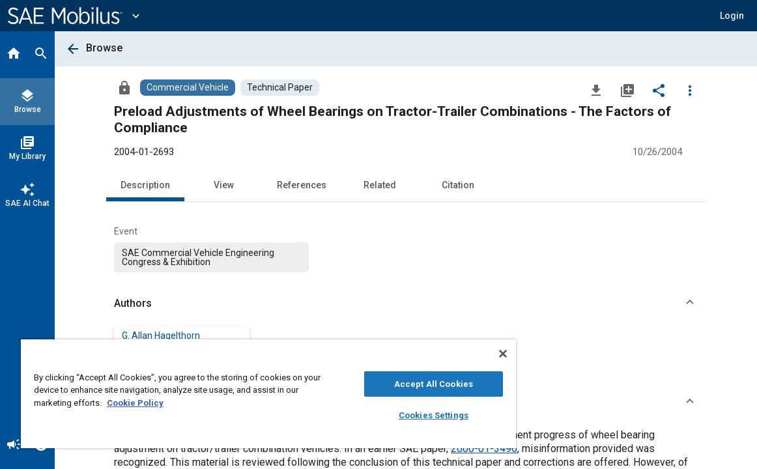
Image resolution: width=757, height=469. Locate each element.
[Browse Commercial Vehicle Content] (187, 87)
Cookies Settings (386, 415)
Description (145, 185)
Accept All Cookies (386, 384)
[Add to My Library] (627, 90)
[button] (732, 15)
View (224, 185)
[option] (211, 257)
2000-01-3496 (484, 448)
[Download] (596, 90)
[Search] (41, 54)
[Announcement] (13, 445)
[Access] (124, 87)
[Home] (13, 54)
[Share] (659, 90)
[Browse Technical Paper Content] (279, 87)
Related (380, 185)
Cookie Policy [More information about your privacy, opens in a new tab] (182, 403)
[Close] (447, 354)
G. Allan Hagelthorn (161, 335)
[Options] (690, 90)
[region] (240, 393)
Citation (458, 185)
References (301, 185)
